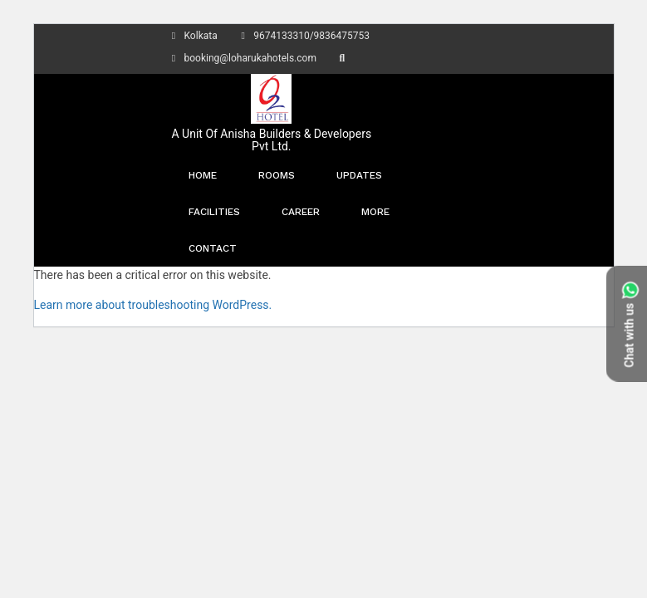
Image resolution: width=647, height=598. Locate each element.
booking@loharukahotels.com (242, 58)
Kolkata (193, 36)
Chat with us (629, 323)
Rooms (276, 175)
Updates (359, 175)
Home (203, 175)
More (375, 212)
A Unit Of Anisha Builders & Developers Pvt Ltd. (272, 140)
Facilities (214, 212)
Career (301, 212)
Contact (213, 248)
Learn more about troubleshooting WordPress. (153, 304)
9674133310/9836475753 (303, 36)
